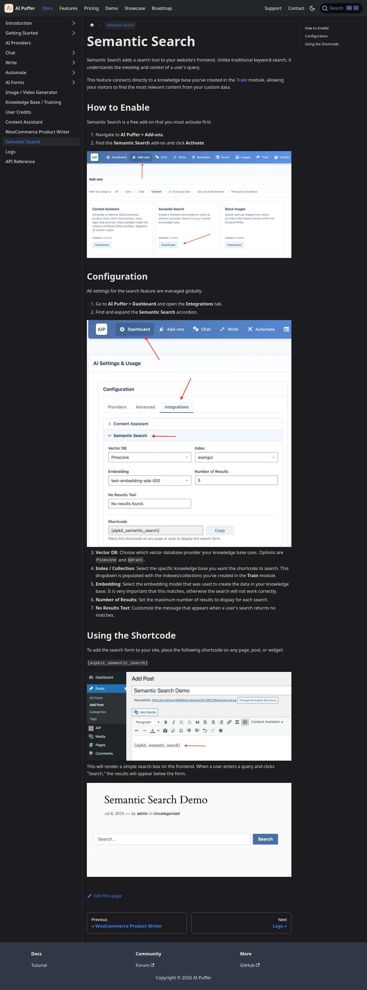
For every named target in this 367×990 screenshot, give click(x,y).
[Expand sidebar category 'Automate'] (74, 72)
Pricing (91, 8)
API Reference (20, 161)
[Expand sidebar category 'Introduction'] (74, 23)
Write (11, 63)
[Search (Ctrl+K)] (341, 8)
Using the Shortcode (322, 43)
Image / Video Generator (31, 92)
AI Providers (18, 43)
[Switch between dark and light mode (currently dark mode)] (312, 8)
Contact (296, 8)
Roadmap (162, 8)
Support (273, 8)
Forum (145, 965)
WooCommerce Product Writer (37, 132)
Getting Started (21, 33)
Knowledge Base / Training (33, 102)
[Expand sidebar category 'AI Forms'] (74, 82)
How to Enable (317, 28)
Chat (10, 53)
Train (241, 80)
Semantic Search (22, 142)
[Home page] (92, 25)
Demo (111, 8)
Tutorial (39, 965)
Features (68, 8)
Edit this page (104, 896)
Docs (48, 8)
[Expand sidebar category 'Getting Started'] (74, 33)
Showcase (135, 8)
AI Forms (14, 82)
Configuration (316, 36)
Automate (15, 72)
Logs (10, 152)
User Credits (18, 112)
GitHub (250, 965)
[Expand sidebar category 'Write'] (74, 62)
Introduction (18, 23)
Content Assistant (24, 122)
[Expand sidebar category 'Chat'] (74, 52)
